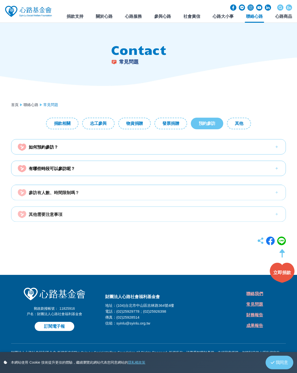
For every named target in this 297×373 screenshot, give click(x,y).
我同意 (279, 362)
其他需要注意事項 (45, 219)
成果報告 (254, 325)
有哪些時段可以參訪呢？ (52, 168)
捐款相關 (62, 123)
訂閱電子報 (54, 326)
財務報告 (254, 315)
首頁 (15, 105)
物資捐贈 (134, 123)
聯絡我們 (254, 293)
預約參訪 (207, 123)
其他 (239, 123)
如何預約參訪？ (43, 147)
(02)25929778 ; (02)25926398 (141, 311)
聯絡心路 (31, 105)
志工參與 (98, 123)
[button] (282, 256)
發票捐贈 (170, 123)
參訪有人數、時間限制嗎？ (54, 198)
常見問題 (254, 304)
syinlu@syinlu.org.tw (133, 323)
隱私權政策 (136, 362)
